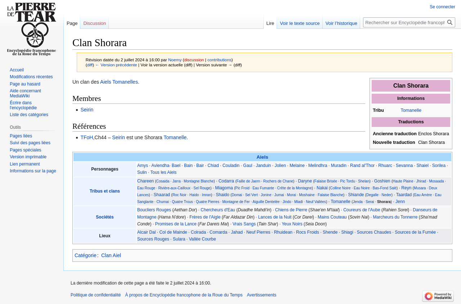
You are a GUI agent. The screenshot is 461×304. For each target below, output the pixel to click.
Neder (386, 195)
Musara (420, 188)
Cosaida (163, 181)
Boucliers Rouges (154, 209)
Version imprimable (28, 156)
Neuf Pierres (258, 232)
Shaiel (422, 165)
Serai (370, 202)
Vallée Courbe (202, 239)
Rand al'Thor (362, 165)
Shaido (222, 194)
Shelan (363, 181)
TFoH (86, 137)
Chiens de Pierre (291, 209)
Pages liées (21, 135)
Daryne (305, 181)
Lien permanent (25, 164)
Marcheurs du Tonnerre (395, 217)
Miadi (298, 202)
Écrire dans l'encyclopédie (23, 105)
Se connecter (442, 6)
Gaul (247, 165)
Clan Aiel (111, 255)
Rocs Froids (307, 232)
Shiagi (347, 232)
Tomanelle (410, 110)
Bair (200, 165)
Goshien (382, 181)
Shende (330, 232)
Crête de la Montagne (294, 188)
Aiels (105, 82)
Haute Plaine (403, 181)
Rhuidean (283, 232)
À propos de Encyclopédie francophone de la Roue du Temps (183, 295)
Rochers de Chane (278, 181)
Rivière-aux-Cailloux (174, 188)
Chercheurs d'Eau (218, 209)
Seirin (86, 110)
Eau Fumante (263, 188)
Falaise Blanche (330, 195)
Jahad (237, 232)
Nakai (322, 187)
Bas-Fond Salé (385, 188)
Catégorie (86, 255)
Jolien (280, 165)
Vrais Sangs (244, 223)
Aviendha (160, 165)
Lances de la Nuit (275, 217)
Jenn (400, 201)
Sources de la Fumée (415, 232)
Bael (176, 165)
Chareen (145, 181)
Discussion (94, 23)
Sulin (142, 172)
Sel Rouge (201, 188)
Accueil (17, 69)
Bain (188, 165)
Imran (206, 195)
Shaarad (162, 194)
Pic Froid (242, 188)
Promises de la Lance (175, 223)
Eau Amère (423, 195)
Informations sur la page (33, 170)
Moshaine (306, 195)
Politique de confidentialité (96, 295)
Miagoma (224, 187)
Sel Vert (251, 195)
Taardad (404, 194)
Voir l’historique (341, 23)
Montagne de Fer (236, 202)
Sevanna (404, 165)
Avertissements (261, 295)
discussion (194, 59)
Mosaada (436, 181)
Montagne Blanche (199, 181)
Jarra (177, 181)
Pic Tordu (347, 181)
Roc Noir (180, 195)
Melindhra (317, 165)
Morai (291, 195)
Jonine (266, 195)
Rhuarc (385, 165)
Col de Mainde (173, 232)
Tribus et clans (105, 191)
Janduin (263, 165)
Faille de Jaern (248, 181)
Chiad (213, 165)
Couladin (231, 165)
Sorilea (439, 165)
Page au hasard (25, 84)
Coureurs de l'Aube (361, 209)
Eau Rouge (146, 188)
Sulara (179, 239)
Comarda (218, 232)
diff (90, 64)
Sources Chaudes (374, 232)
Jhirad (421, 181)
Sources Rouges (153, 239)
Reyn (406, 187)
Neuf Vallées (316, 202)
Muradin (338, 165)
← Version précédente (116, 64)
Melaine (297, 165)
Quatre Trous (182, 202)
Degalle (372, 195)
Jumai (279, 195)
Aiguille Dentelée (265, 202)
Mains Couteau (332, 217)
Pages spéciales (25, 150)
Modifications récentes (31, 76)
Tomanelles (125, 82)
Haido (194, 195)
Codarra (226, 181)
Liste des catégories (29, 114)
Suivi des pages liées (30, 142)
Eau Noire (362, 188)
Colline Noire (340, 188)
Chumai (162, 202)
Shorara (384, 202)
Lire (270, 23)
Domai (237, 195)
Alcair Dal (146, 232)
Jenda (358, 202)
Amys (142, 165)
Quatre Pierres (207, 202)
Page (72, 23)
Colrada (198, 232)
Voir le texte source (300, 23)
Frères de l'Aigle (204, 217)
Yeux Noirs (292, 223)
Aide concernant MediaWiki (25, 93)
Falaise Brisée (325, 181)
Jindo (287, 202)
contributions (219, 59)
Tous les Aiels (163, 172)
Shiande (356, 194)
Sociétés (104, 217)
